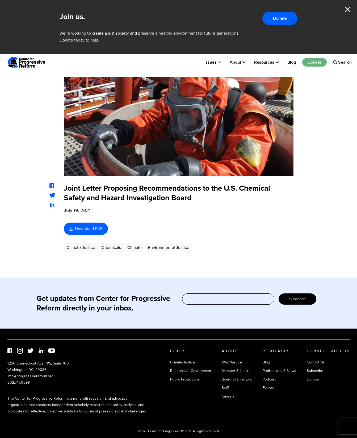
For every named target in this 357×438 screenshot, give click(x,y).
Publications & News (279, 371)
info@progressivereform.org (30, 376)
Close (348, 9)
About (235, 62)
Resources (264, 62)
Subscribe (297, 299)
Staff (225, 388)
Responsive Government (190, 371)
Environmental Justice (168, 247)
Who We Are (232, 362)
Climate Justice (80, 247)
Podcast (269, 379)
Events (268, 388)
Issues (210, 62)
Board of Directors (237, 379)
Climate (134, 247)
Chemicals (111, 247)
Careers (228, 396)
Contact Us (316, 362)
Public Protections (185, 379)
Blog (291, 62)
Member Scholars (236, 371)
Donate (280, 18)
